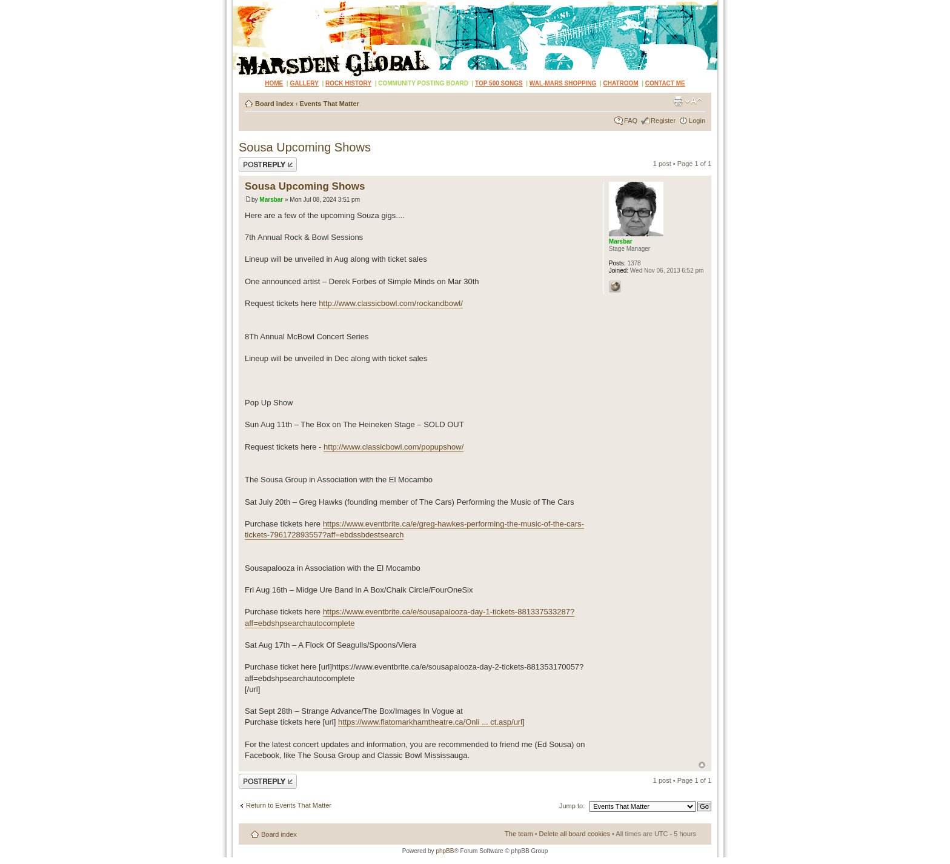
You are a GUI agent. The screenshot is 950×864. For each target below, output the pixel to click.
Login (697, 120)
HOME (274, 83)
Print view (678, 101)
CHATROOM (621, 83)
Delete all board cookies (574, 833)
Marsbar (271, 199)
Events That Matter (329, 103)
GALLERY (304, 83)
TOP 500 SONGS (499, 83)
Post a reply (268, 164)
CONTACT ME (665, 83)
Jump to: (572, 805)
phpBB (445, 851)
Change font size (693, 101)
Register (663, 120)
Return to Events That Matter (288, 805)
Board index (274, 103)
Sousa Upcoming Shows (305, 147)
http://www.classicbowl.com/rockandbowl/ (391, 303)
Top (702, 765)
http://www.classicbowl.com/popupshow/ (393, 446)
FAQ (630, 120)
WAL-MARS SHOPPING (563, 83)
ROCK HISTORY (348, 83)
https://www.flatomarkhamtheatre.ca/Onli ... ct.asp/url (430, 721)
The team (519, 833)
